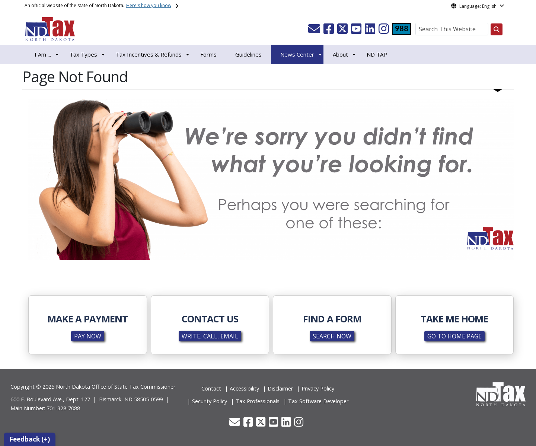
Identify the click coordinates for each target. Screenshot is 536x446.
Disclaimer (280, 388)
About (340, 54)
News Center (297, 54)
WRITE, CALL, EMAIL (210, 336)
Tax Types (83, 54)
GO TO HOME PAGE (454, 336)
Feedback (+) (29, 439)
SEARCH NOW (332, 336)
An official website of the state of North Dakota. (98, 5)
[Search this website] (496, 29)
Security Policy (209, 401)
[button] (315, 31)
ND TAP (377, 54)
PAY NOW (87, 336)
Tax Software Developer (318, 401)
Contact (211, 388)
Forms (208, 54)
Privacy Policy (318, 388)
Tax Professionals (258, 401)
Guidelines (248, 54)
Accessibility (244, 388)
